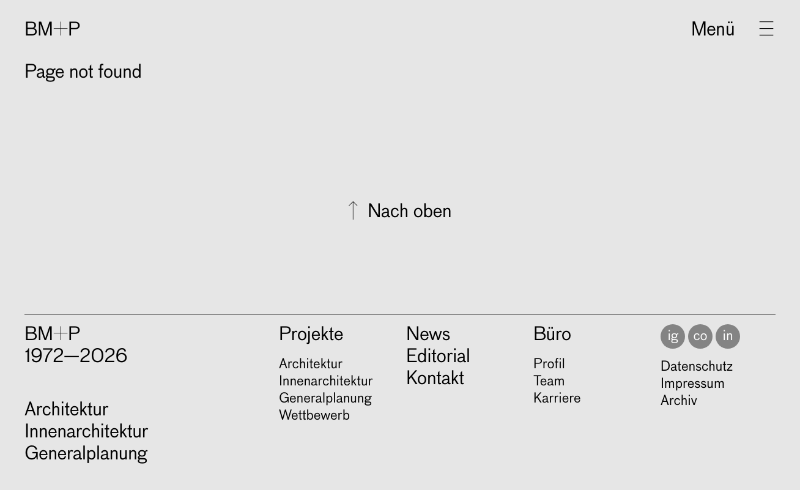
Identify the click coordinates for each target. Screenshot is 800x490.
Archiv (679, 401)
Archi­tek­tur (311, 364)
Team (549, 381)
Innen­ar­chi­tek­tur (326, 381)
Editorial (438, 357)
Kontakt (435, 379)
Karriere (556, 399)
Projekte (311, 335)
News (428, 335)
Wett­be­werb (314, 416)
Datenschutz (697, 367)
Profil (549, 364)
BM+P (52, 30)
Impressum (693, 384)
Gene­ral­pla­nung (325, 399)
